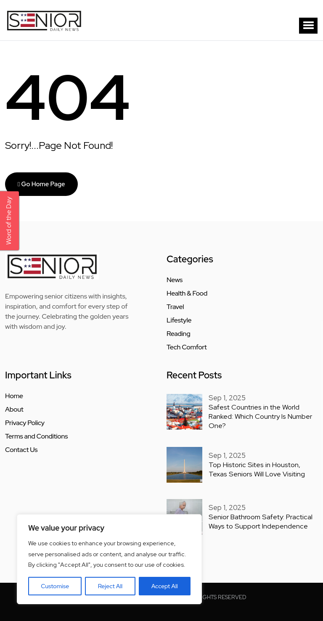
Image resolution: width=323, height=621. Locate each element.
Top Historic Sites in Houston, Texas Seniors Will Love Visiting (262, 468)
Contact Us (21, 450)
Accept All (164, 586)
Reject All (110, 586)
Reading (178, 333)
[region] (109, 559)
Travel (175, 307)
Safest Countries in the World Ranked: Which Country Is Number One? (259, 415)
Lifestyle (179, 320)
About (14, 409)
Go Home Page (41, 184)
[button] (308, 26)
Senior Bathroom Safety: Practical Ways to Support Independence (259, 520)
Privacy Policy (25, 423)
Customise (55, 586)
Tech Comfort (187, 347)
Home (14, 396)
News (175, 280)
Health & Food (187, 293)
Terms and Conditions (36, 436)
